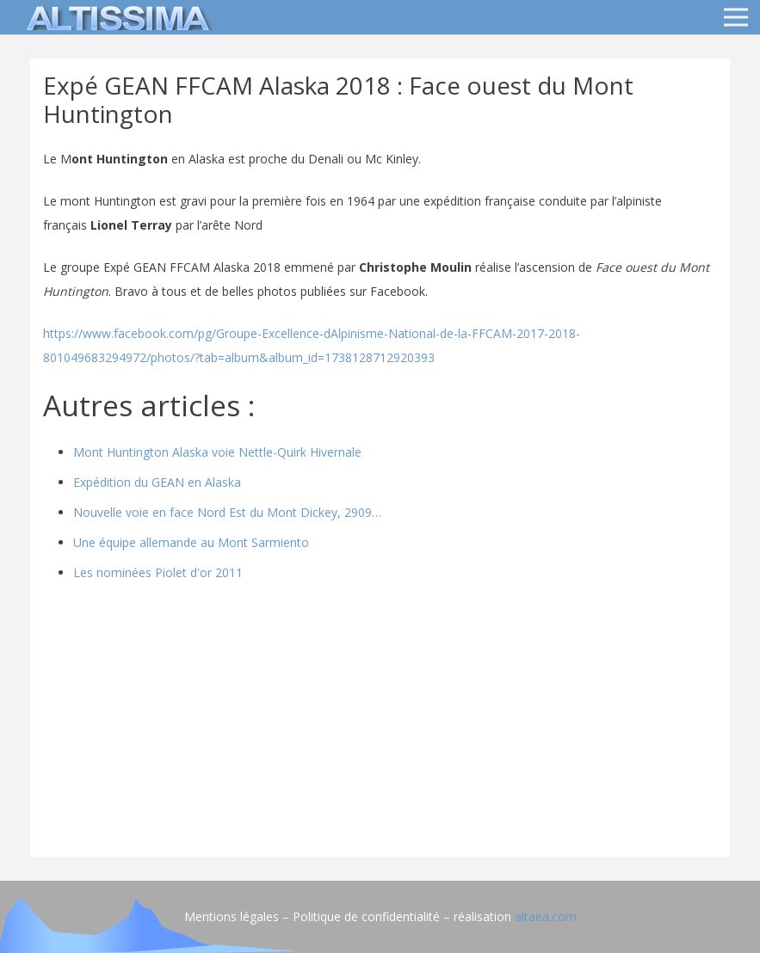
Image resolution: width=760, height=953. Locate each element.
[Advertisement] (380, 723)
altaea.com (546, 916)
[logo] (115, 17)
